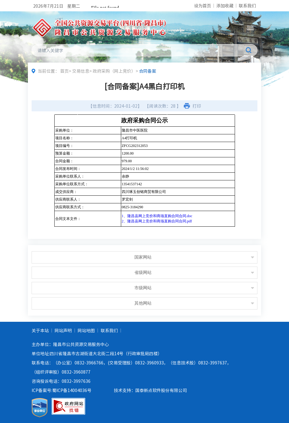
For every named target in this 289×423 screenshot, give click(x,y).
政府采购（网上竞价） (114, 71)
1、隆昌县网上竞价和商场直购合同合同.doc (157, 216)
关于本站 (40, 330)
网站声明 (63, 330)
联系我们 (247, 5)
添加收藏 (224, 5)
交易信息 (80, 71)
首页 (64, 71)
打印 (196, 106)
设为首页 (202, 5)
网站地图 (86, 330)
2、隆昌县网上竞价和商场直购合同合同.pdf (157, 221)
